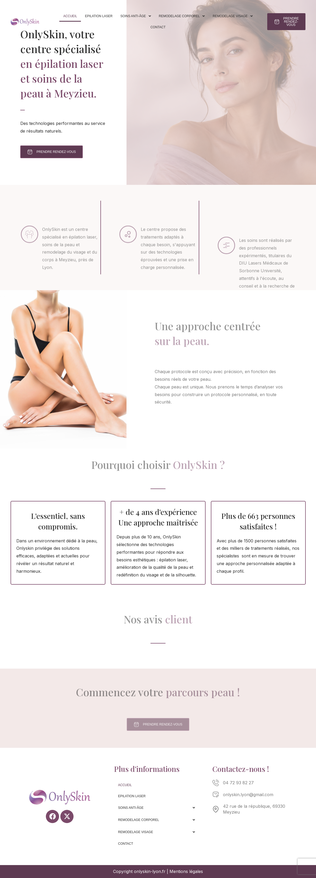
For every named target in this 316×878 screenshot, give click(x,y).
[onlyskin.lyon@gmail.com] (215, 794)
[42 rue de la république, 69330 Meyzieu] (215, 809)
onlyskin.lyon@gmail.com (248, 794)
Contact (158, 27)
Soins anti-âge (135, 16)
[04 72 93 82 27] (215, 783)
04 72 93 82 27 (238, 782)
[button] (135, 16)
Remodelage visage (233, 16)
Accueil (70, 16)
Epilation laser (98, 16)
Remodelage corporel (182, 16)
